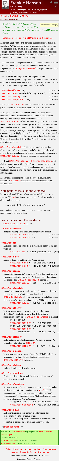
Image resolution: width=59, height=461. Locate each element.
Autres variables (10, 224)
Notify (48, 30)
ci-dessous (16, 181)
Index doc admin (11, 427)
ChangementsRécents (25, 68)
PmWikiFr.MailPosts (45, 432)
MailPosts (26, 16)
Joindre (27, 449)
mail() (41, 390)
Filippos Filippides (34, 459)
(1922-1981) (16, 7)
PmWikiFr (14, 16)
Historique (17, 449)
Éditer (8, 449)
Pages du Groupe (28, 452)
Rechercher (43, 452)
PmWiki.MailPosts (18, 432)
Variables (24, 224)
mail (14, 197)
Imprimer (37, 449)
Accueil (4, 16)
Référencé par (6, 435)
